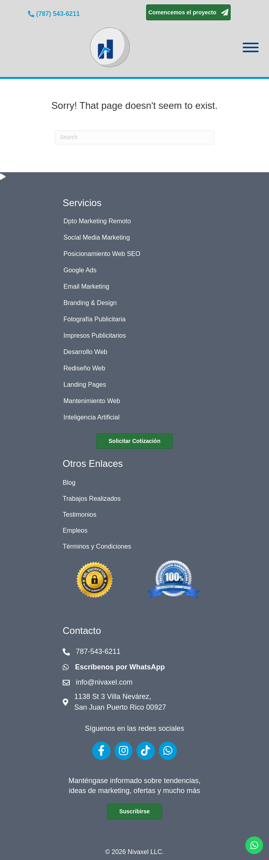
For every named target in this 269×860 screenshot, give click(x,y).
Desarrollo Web (85, 351)
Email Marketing (86, 286)
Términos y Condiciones (97, 546)
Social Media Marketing (96, 237)
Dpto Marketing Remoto (97, 221)
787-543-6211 (98, 651)
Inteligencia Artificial (91, 417)
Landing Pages (84, 384)
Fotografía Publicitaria (94, 319)
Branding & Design (90, 302)
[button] (188, 12)
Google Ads (80, 270)
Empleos (75, 530)
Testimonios (79, 514)
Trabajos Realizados (92, 498)
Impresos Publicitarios (94, 335)
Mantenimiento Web (91, 401)
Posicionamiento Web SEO (101, 253)
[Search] (134, 137)
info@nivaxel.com (104, 682)
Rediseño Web (84, 368)
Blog (69, 482)
